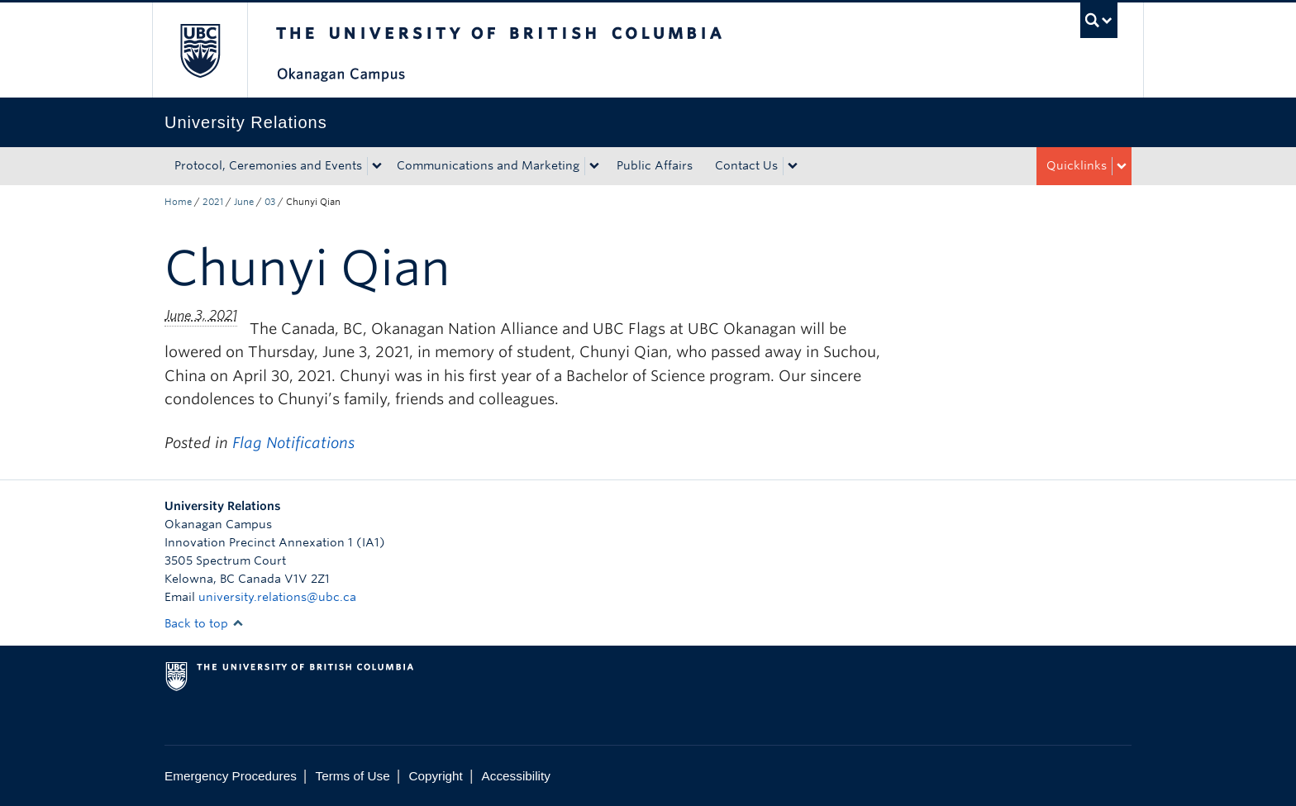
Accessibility (516, 776)
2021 (212, 201)
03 (269, 201)
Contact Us (746, 165)
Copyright (435, 776)
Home (178, 201)
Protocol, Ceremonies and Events (268, 165)
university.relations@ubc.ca (277, 596)
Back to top (204, 623)
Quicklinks (1076, 165)
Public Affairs (655, 165)
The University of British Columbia (199, 50)
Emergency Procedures (230, 776)
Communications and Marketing (488, 165)
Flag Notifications (293, 442)
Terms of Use (353, 776)
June (244, 201)
